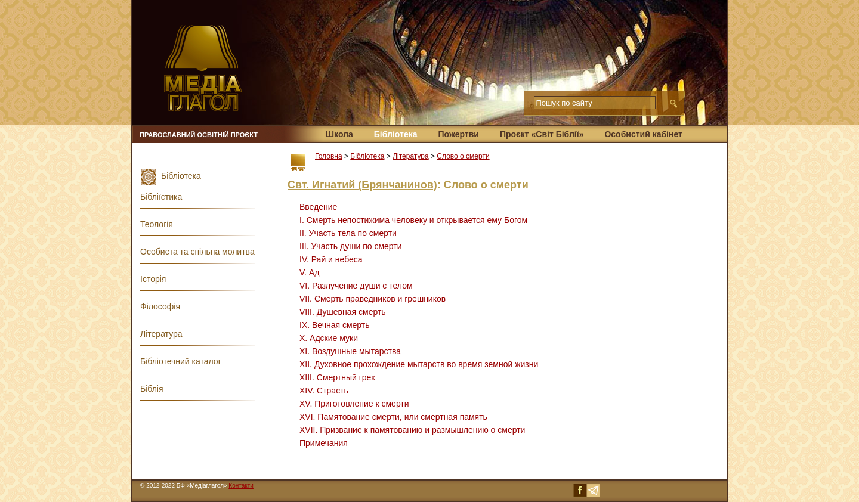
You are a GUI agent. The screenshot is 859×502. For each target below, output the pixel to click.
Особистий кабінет (643, 134)
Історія (153, 279)
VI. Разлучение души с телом (356, 285)
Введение (318, 207)
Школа (339, 134)
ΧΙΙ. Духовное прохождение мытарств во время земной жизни (418, 364)
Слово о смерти (463, 156)
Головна (328, 156)
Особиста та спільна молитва (197, 251)
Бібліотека (396, 134)
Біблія (151, 388)
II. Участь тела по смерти (348, 233)
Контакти (241, 485)
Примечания (323, 443)
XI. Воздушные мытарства (350, 351)
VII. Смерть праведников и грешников (372, 298)
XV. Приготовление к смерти (354, 403)
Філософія (160, 306)
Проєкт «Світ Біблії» (542, 134)
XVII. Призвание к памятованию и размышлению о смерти (412, 430)
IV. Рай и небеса (331, 259)
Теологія (156, 224)
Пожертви (458, 134)
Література (411, 156)
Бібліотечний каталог (180, 361)
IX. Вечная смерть (334, 325)
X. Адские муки (328, 338)
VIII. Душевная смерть (342, 312)
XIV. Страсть (323, 390)
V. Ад (309, 272)
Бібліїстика (161, 197)
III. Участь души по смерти (350, 246)
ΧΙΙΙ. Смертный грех (337, 377)
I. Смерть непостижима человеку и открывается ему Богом (413, 220)
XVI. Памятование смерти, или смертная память (393, 417)
